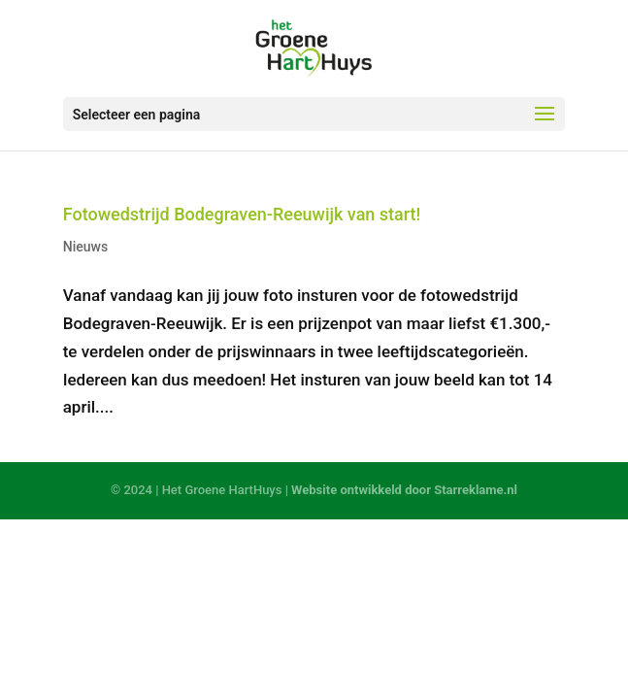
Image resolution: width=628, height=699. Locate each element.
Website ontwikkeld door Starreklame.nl (404, 490)
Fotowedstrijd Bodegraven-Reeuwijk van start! (242, 214)
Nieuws (85, 246)
